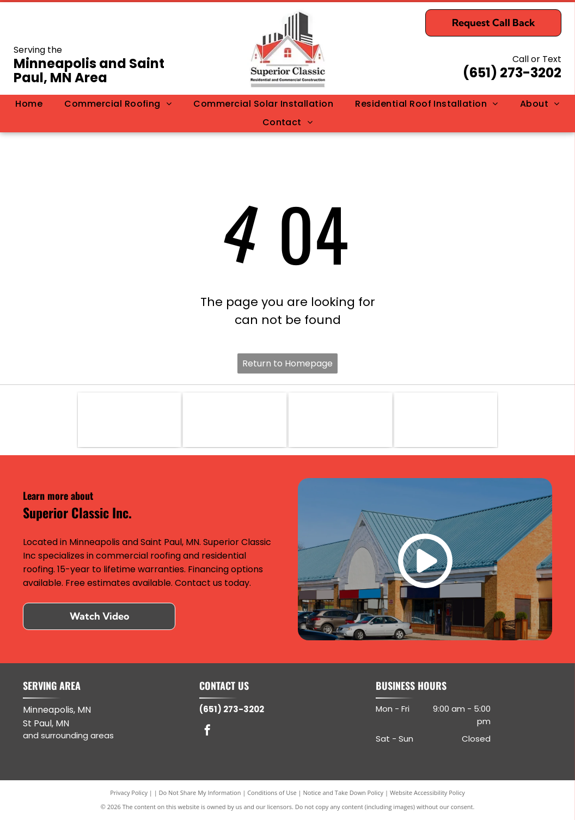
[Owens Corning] (340, 420)
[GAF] (234, 420)
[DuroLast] (129, 420)
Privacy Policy (129, 792)
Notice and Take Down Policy (343, 792)
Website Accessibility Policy (427, 792)
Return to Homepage (287, 363)
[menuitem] (28, 104)
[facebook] (207, 731)
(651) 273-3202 (512, 73)
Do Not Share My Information (200, 792)
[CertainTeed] (446, 420)
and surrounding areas (68, 735)
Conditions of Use (272, 792)
